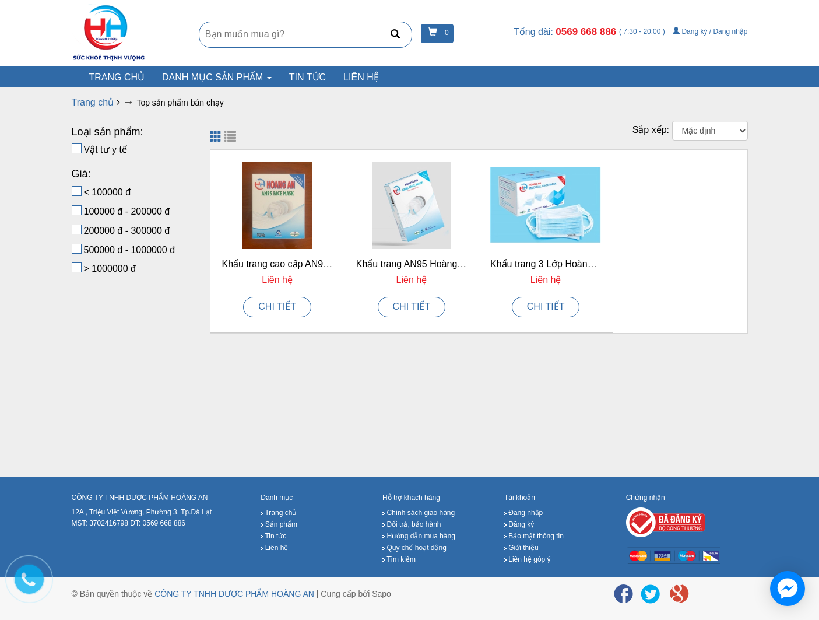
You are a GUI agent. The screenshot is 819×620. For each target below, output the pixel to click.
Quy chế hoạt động (414, 548)
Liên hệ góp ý (527, 559)
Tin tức (273, 536)
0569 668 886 (587, 31)
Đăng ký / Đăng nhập (710, 31)
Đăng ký (519, 524)
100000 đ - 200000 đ (127, 211)
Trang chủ (117, 77)
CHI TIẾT (277, 306)
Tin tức (307, 77)
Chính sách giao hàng (418, 513)
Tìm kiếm (399, 559)
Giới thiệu (521, 548)
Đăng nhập (523, 513)
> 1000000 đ (110, 269)
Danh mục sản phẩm (217, 77)
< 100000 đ (107, 192)
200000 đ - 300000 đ (127, 231)
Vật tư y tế (105, 150)
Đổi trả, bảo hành (411, 524)
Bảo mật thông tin (534, 536)
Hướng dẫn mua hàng (418, 536)
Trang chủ (278, 513)
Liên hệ (361, 77)
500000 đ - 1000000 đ (129, 250)
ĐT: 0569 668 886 (157, 523)
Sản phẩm (279, 524)
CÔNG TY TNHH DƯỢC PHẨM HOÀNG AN (234, 593)
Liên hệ (274, 548)
